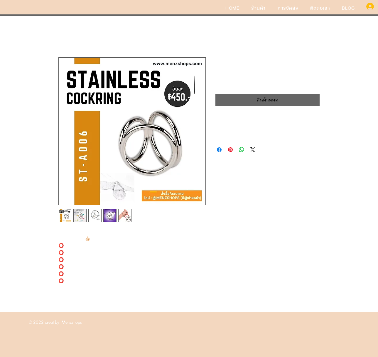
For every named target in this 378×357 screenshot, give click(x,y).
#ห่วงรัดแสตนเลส (75, 231)
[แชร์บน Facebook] (219, 149)
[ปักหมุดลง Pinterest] (230, 149)
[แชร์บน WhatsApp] (241, 149)
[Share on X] (252, 149)
